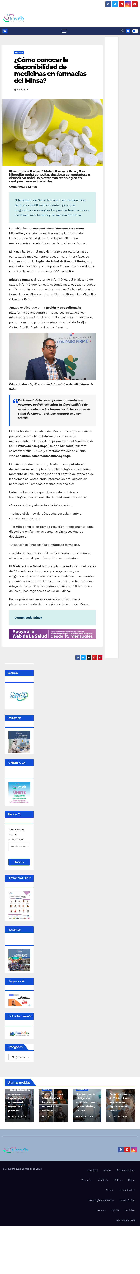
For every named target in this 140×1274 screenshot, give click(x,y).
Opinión (115, 1210)
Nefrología (82, 1090)
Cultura (47, 1090)
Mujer (131, 1180)
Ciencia (109, 1190)
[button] (122, 30)
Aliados (107, 1170)
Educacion (86, 1180)
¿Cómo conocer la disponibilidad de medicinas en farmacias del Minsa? (50, 70)
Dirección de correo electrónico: (19, 839)
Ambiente (103, 1180)
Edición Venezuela (125, 1220)
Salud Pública (127, 1200)
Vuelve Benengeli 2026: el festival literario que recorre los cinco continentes (52, 1102)
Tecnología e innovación (101, 1200)
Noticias (19, 53)
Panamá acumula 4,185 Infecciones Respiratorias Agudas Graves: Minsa (119, 1102)
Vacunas (101, 1210)
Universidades (127, 1190)
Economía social (125, 1170)
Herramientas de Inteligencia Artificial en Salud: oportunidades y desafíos (86, 1102)
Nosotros (92, 1170)
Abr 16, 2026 (19, 1116)
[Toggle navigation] (64, 31)
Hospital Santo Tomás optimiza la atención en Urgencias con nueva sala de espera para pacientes (19, 1098)
